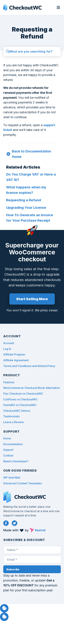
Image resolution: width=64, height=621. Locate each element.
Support (8, 449)
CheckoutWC (22, 7)
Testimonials (11, 416)
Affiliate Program (14, 354)
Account (8, 343)
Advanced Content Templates (22, 483)
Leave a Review (13, 422)
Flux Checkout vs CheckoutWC (23, 393)
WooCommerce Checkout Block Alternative (31, 388)
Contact (8, 455)
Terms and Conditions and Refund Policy (29, 366)
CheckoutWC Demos (16, 410)
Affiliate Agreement (16, 360)
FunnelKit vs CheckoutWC (20, 405)
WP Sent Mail (11, 477)
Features (8, 382)
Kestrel (40, 530)
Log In (7, 349)
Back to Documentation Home (31, 154)
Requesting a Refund (23, 200)
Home (7, 438)
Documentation (13, 444)
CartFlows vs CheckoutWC (20, 399)
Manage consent (4, 608)
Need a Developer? (16, 461)
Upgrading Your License (26, 208)
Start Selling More (32, 299)
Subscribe (12, 569)
